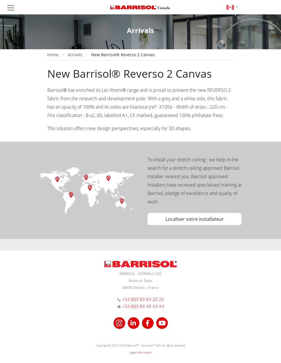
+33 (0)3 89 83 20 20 (143, 299)
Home (53, 54)
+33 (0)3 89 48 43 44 (143, 306)
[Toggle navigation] (11, 7)
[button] (232, 7)
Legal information (140, 352)
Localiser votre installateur (194, 219)
